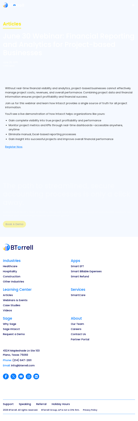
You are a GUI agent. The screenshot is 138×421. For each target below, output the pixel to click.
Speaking (25, 404)
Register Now (13, 147)
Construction (11, 276)
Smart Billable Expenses (86, 271)
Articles (8, 295)
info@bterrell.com (23, 365)
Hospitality (10, 271)
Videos (7, 310)
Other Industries (13, 281)
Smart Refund (80, 276)
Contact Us (78, 334)
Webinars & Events (15, 300)
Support (8, 404)
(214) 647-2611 (22, 360)
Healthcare (10, 266)
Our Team (77, 324)
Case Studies (11, 305)
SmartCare (78, 295)
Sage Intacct (11, 329)
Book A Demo (14, 224)
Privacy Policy (90, 409)
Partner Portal (80, 339)
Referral (41, 404)
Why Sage (9, 324)
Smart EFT (77, 266)
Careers (76, 329)
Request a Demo (14, 334)
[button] (133, 5)
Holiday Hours (61, 404)
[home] (13, 5)
